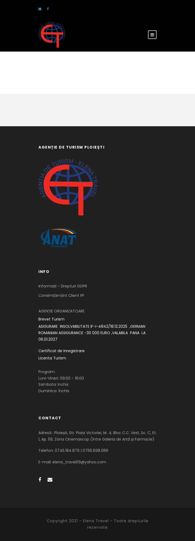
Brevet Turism (51, 319)
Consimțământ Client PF (61, 295)
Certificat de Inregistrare (61, 351)
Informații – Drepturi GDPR (62, 286)
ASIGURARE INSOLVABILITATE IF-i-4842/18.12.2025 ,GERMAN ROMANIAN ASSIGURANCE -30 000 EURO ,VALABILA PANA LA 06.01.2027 (92, 333)
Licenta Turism (52, 358)
